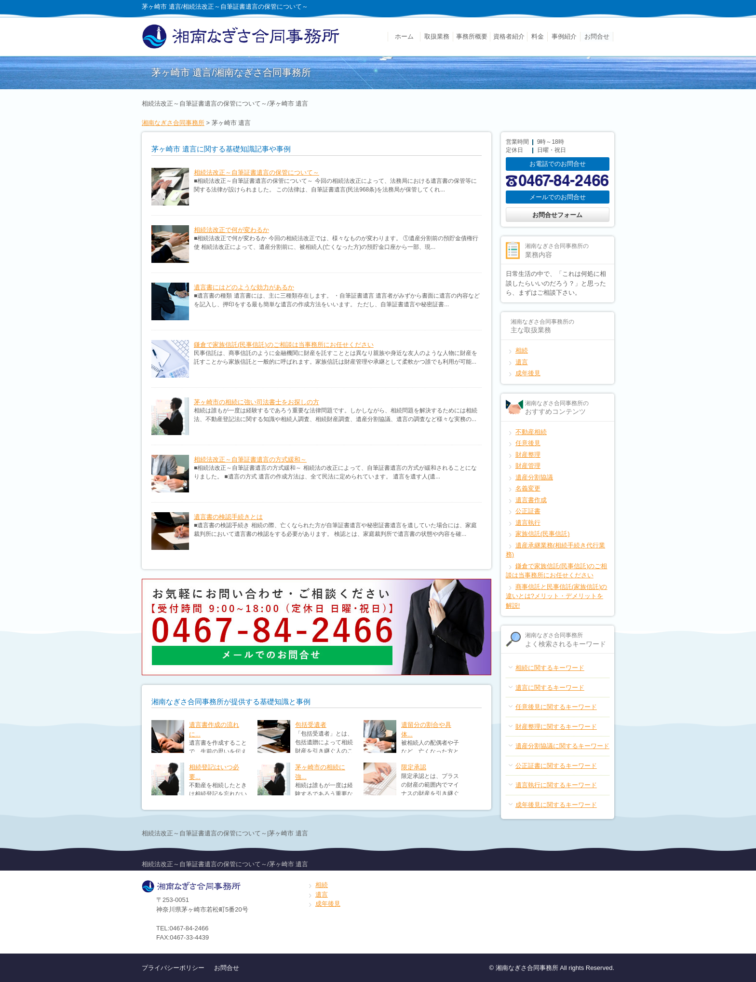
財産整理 (527, 454)
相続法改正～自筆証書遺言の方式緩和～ (250, 459)
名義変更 (527, 488)
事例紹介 (564, 36)
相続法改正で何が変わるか (231, 229)
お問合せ (596, 36)
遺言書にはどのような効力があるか (244, 287)
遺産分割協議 (534, 477)
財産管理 (527, 465)
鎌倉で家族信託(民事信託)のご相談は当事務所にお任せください (284, 344)
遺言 (521, 362)
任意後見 (527, 443)
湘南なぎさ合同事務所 (173, 122)
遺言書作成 (531, 500)
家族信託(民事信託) (542, 533)
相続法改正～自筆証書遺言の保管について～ (256, 172)
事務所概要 (471, 36)
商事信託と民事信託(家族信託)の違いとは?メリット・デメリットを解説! (557, 596)
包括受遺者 (310, 724)
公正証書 (527, 511)
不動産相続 (531, 432)
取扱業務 (436, 36)
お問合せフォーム (557, 214)
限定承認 (413, 767)
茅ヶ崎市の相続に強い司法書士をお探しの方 (256, 402)
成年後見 (527, 373)
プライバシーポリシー (173, 967)
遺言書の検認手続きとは (228, 516)
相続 (521, 350)
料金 (537, 36)
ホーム (404, 36)
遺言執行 (527, 522)
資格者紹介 (509, 36)
